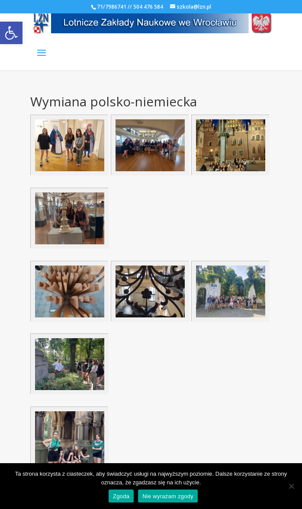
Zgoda (121, 496)
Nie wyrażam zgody (167, 496)
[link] (11, 33)
